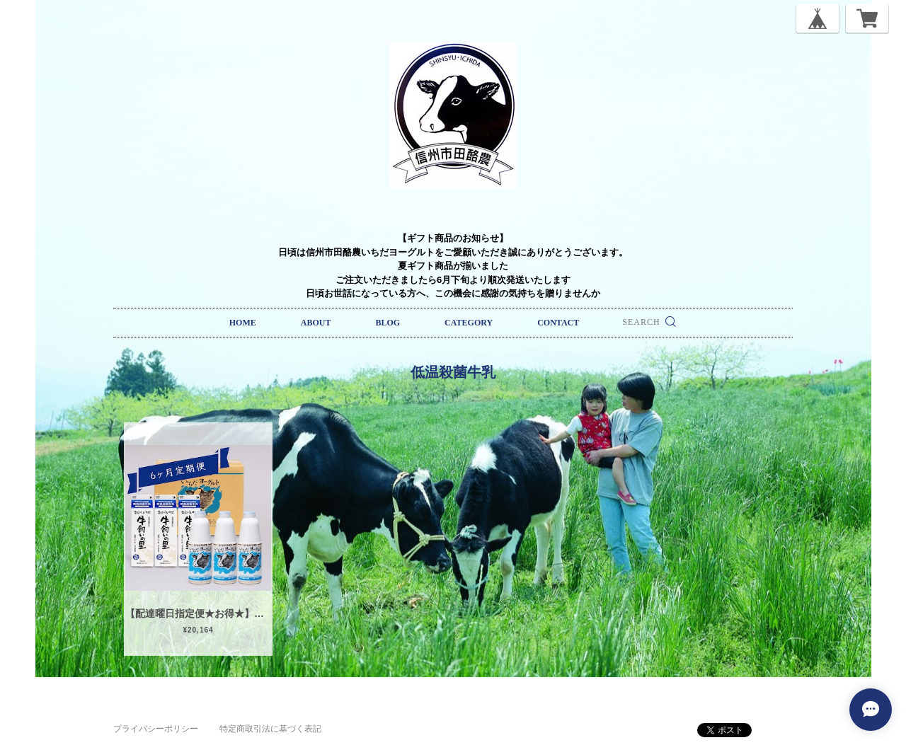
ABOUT (316, 323)
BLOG (387, 323)
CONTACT (558, 323)
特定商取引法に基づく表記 (270, 729)
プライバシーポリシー (155, 729)
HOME (242, 323)
